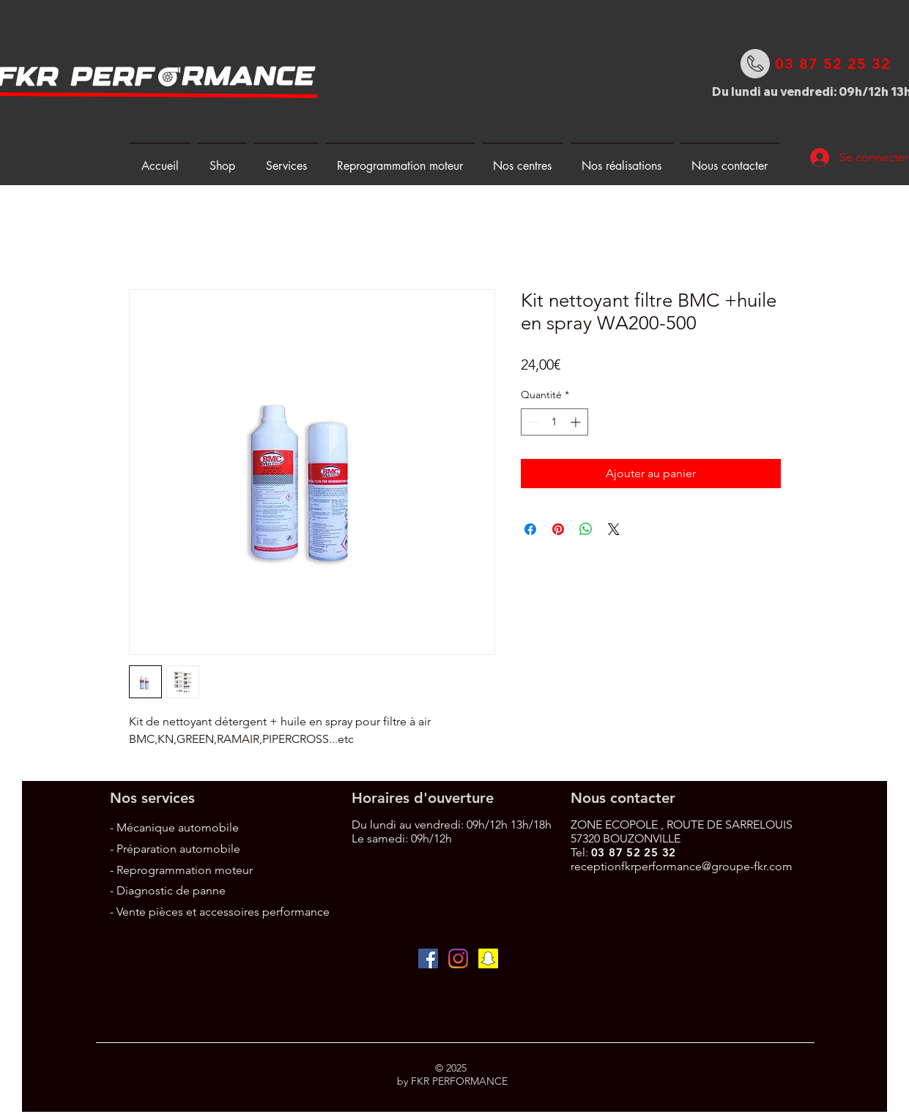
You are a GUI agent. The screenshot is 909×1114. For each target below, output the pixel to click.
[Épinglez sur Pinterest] (558, 529)
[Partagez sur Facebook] (530, 529)
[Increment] (577, 422)
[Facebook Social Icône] (428, 958)
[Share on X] (614, 529)
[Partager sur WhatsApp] (586, 529)
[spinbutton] (554, 422)
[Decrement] (532, 422)
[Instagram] (458, 958)
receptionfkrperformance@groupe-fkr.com (682, 866)
